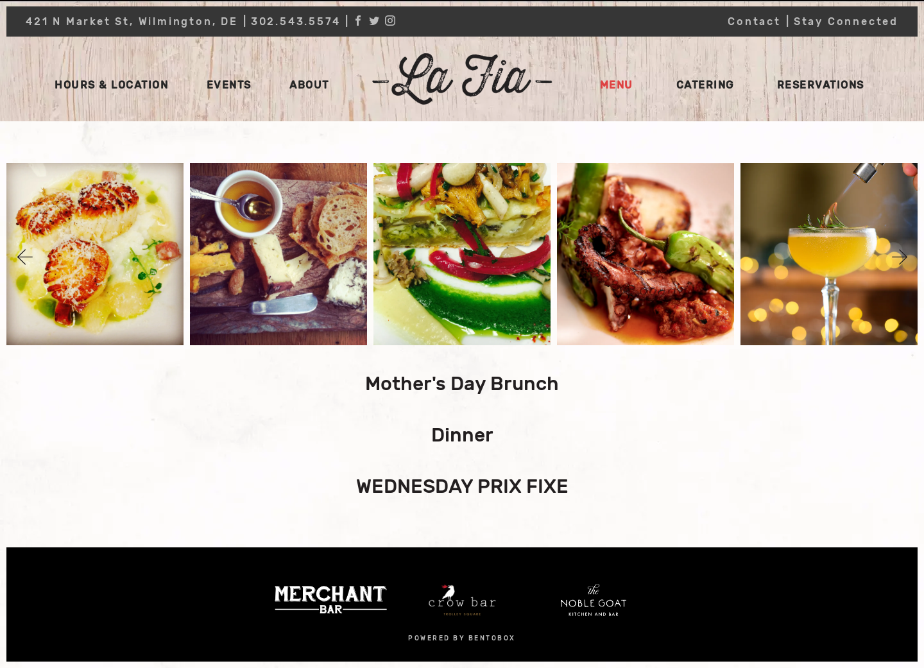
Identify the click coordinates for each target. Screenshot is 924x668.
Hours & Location (111, 85)
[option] (95, 257)
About (309, 85)
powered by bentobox (462, 638)
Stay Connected (846, 21)
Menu (616, 85)
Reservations (820, 85)
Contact (754, 21)
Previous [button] (25, 257)
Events (229, 85)
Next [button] (899, 257)
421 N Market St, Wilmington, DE (132, 21)
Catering (705, 85)
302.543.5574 (296, 21)
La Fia (462, 79)
